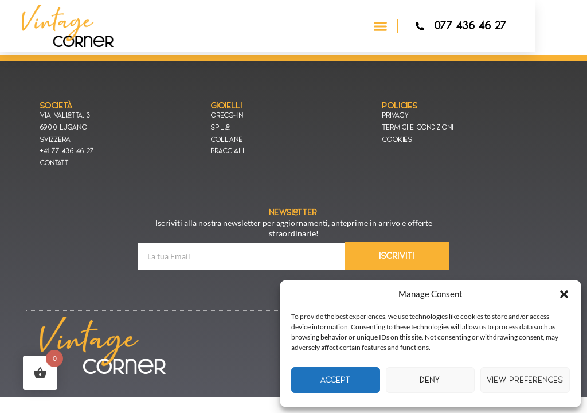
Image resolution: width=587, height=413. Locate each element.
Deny (430, 380)
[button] (564, 294)
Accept (335, 380)
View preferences (525, 380)
